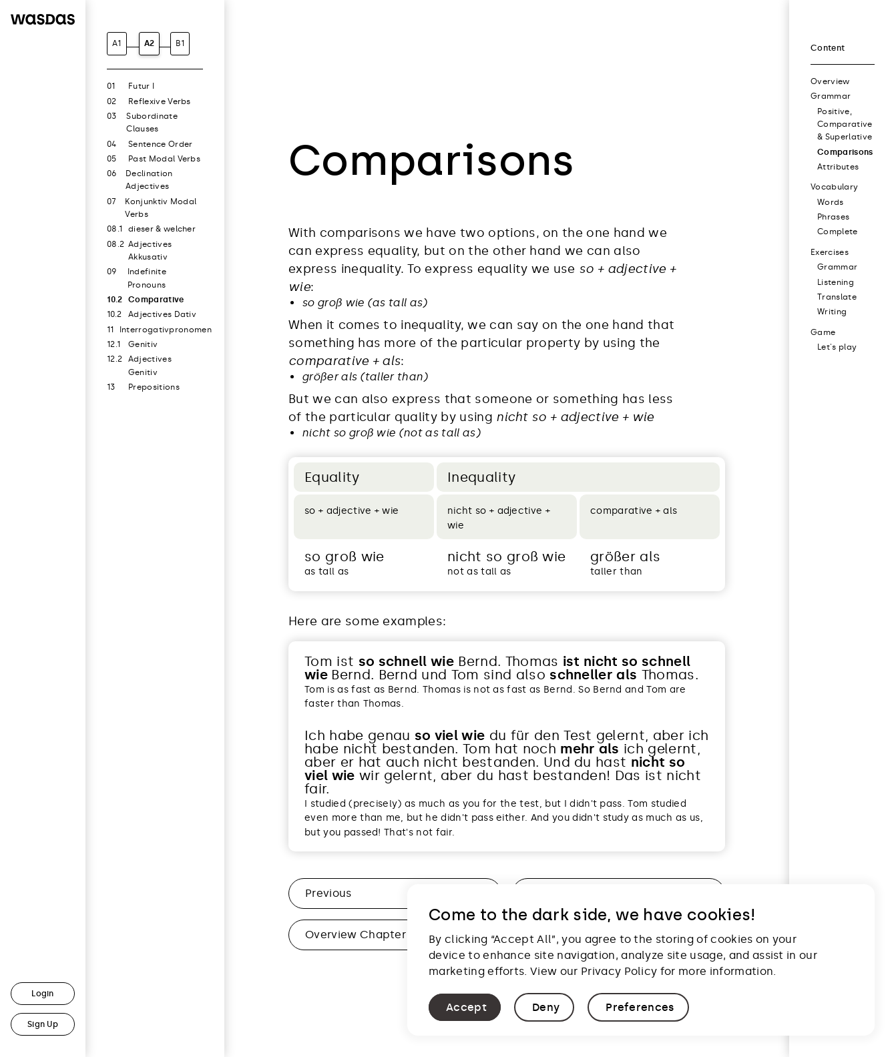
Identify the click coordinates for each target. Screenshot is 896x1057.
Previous (328, 893)
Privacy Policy (619, 971)
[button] (465, 1007)
